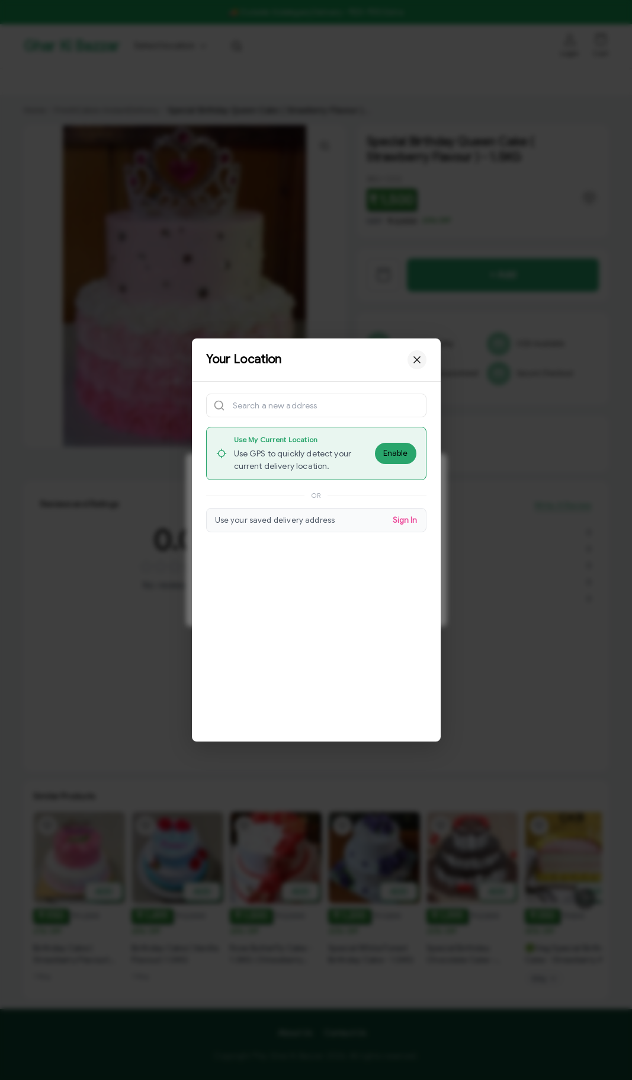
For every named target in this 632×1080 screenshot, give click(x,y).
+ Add (503, 275)
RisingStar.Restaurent (281, 81)
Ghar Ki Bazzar (71, 46)
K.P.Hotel (458, 81)
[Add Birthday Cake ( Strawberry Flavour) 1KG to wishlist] (47, 826)
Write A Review (563, 518)
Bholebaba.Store (189, 81)
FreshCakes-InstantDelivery (105, 110)
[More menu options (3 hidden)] (497, 81)
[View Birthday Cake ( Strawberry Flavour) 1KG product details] (79, 955)
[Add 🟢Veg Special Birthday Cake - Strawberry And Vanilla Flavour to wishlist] (539, 826)
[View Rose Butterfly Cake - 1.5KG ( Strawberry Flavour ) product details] (276, 965)
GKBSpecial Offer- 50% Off (84, 81)
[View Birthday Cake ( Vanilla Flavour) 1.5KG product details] (177, 958)
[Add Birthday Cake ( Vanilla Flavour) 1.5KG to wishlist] (145, 829)
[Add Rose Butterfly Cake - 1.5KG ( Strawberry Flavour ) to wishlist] (244, 837)
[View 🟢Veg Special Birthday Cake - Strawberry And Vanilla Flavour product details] (571, 955)
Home (35, 110)
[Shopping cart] (601, 40)
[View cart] (383, 275)
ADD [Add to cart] (104, 892)
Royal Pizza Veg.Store (383, 81)
